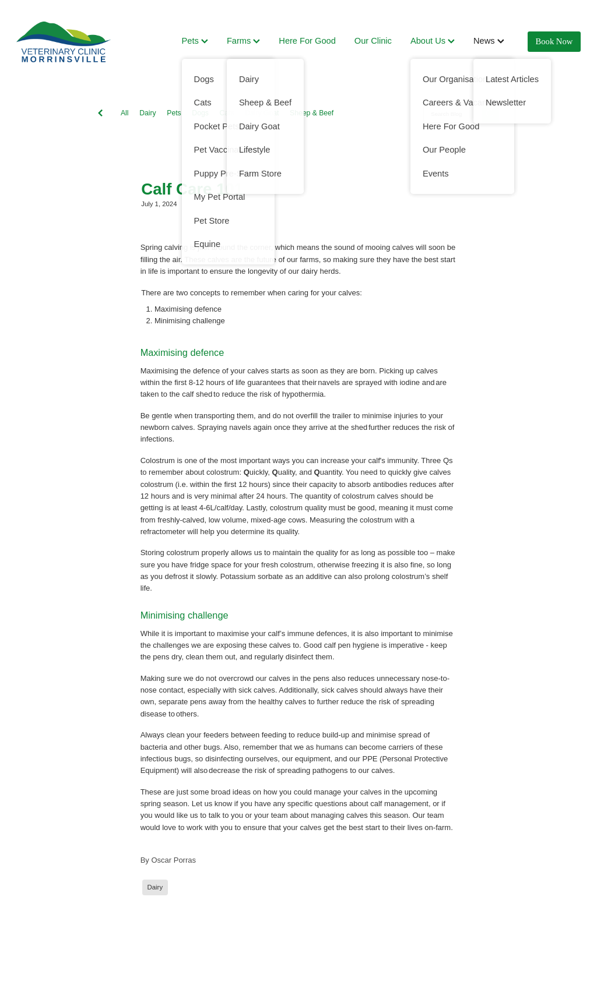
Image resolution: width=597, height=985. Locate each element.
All (125, 113)
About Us (432, 40)
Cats (226, 113)
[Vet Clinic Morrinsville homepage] (72, 42)
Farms (243, 40)
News (488, 40)
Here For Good (307, 40)
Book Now (554, 41)
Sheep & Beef (311, 113)
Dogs (200, 113)
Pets (195, 40)
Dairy (147, 113)
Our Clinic (373, 40)
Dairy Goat (262, 113)
